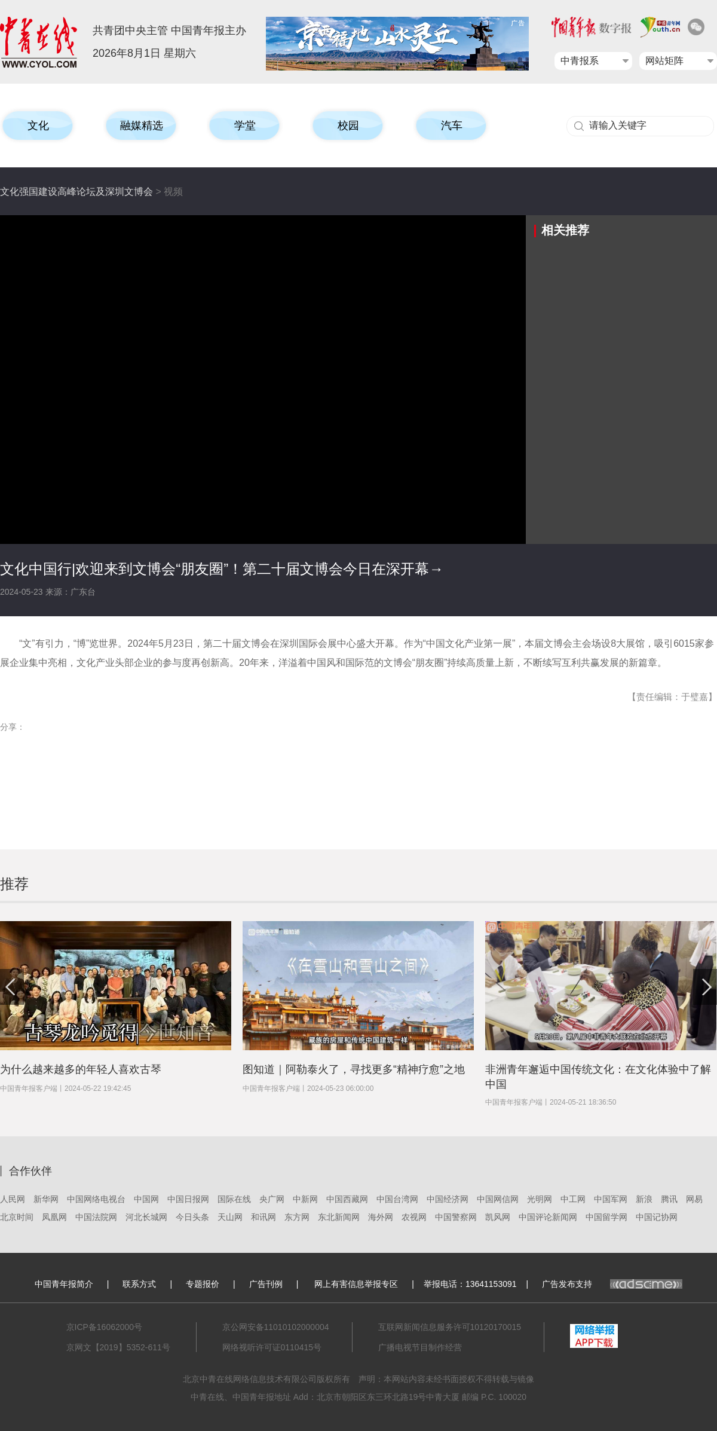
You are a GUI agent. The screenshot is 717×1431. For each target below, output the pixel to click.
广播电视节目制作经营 (420, 1347)
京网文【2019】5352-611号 (118, 1347)
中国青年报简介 (64, 1284)
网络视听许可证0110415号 (272, 1347)
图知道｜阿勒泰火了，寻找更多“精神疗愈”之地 (354, 1069)
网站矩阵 (664, 61)
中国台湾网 (397, 1199)
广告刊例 (266, 1284)
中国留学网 (606, 1217)
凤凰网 (54, 1217)
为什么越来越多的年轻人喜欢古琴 (80, 1069)
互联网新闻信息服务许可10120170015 (450, 1327)
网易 (694, 1199)
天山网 (230, 1217)
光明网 (539, 1199)
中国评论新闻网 (548, 1217)
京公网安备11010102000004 (275, 1327)
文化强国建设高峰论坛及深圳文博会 (76, 191)
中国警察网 (456, 1217)
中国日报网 (188, 1199)
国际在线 (234, 1199)
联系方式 (139, 1284)
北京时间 (16, 1217)
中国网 (146, 1199)
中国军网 (610, 1199)
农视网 (414, 1217)
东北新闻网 (339, 1217)
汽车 (451, 126)
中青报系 (579, 61)
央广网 (271, 1199)
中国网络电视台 (96, 1199)
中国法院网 (96, 1217)
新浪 (644, 1199)
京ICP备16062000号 (104, 1327)
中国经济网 (447, 1199)
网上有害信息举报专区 (356, 1284)
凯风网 (497, 1217)
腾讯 (669, 1199)
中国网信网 (498, 1199)
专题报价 (202, 1284)
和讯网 (263, 1217)
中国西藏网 (347, 1199)
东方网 (297, 1217)
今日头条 (192, 1217)
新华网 (46, 1199)
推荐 (14, 884)
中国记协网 (657, 1217)
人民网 (12, 1199)
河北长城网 (146, 1217)
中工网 (573, 1199)
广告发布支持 (612, 1284)
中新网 (305, 1199)
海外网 (380, 1217)
